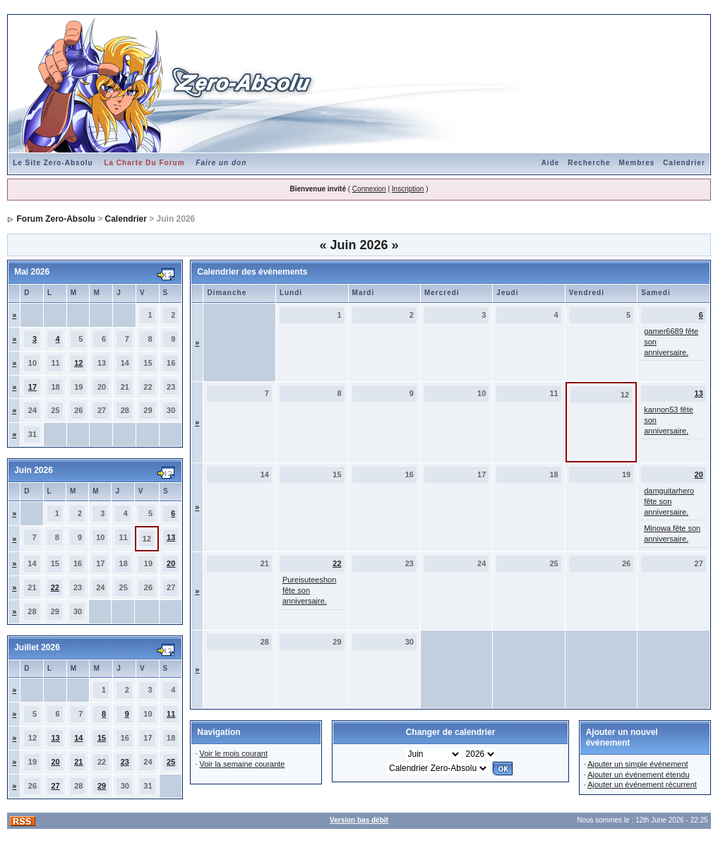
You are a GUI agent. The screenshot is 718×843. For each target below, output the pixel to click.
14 (78, 738)
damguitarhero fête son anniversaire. (669, 501)
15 (101, 738)
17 (32, 387)
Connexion (369, 189)
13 (171, 537)
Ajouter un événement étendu (638, 774)
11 (171, 714)
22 (55, 587)
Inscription (408, 189)
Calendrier (684, 163)
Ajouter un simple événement (637, 764)
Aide (551, 163)
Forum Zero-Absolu (56, 219)
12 (78, 363)
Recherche (589, 163)
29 (101, 786)
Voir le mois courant (233, 753)
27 (55, 786)
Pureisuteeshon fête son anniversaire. (309, 590)
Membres (636, 163)
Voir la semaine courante (242, 764)
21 (78, 762)
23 (125, 762)
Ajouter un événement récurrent (642, 784)
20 (171, 563)
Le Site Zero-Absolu (52, 163)
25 (171, 762)
